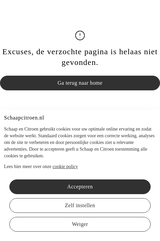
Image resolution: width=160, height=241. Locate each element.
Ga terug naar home (80, 83)
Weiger (80, 224)
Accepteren (80, 186)
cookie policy (65, 166)
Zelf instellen (80, 205)
